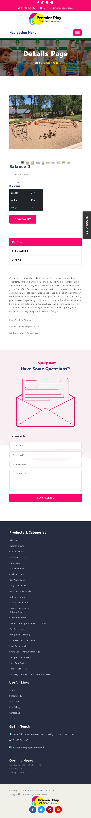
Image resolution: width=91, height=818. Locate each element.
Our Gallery (14, 707)
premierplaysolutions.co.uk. (35, 790)
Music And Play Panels (20, 591)
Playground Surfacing (19, 634)
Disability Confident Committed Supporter (29, 674)
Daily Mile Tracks (17, 557)
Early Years (14, 563)
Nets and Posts (17, 597)
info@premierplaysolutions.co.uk (58, 8)
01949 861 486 (28, 8)
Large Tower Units (18, 585)
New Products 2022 (19, 602)
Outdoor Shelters (17, 617)
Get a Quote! (87, 225)
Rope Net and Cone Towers (23, 640)
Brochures (14, 701)
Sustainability (15, 695)
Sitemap (13, 718)
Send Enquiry (23, 219)
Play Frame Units (17, 629)
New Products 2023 (19, 608)
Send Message (45, 497)
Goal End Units (16, 574)
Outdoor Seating (17, 612)
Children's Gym (16, 546)
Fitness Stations (17, 568)
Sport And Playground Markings (24, 651)
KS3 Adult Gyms (17, 580)
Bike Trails (14, 540)
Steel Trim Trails (17, 663)
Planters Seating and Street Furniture (27, 623)
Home (36, 63)
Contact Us (14, 712)
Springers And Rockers (20, 657)
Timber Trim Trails (18, 668)
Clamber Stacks (16, 551)
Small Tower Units (18, 646)
